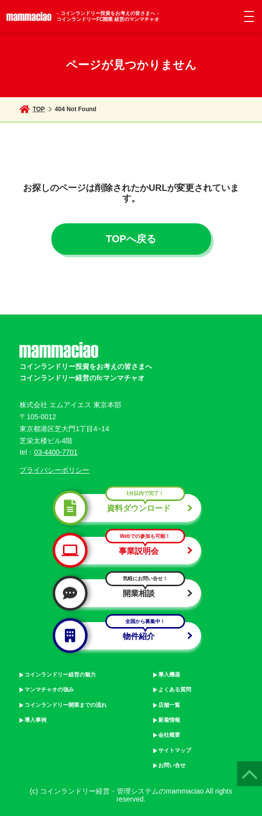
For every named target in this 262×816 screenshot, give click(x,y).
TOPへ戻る (131, 238)
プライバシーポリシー (54, 470)
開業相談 (126, 593)
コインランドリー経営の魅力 (60, 674)
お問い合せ (172, 765)
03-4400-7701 (55, 452)
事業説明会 (126, 550)
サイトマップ (174, 750)
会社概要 (169, 735)
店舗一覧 (169, 705)
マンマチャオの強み (49, 689)
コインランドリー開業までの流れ (65, 705)
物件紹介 (126, 636)
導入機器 (169, 674)
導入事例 (35, 720)
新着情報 (169, 720)
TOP (31, 109)
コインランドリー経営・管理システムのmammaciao (122, 791)
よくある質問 (174, 689)
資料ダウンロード (126, 507)
